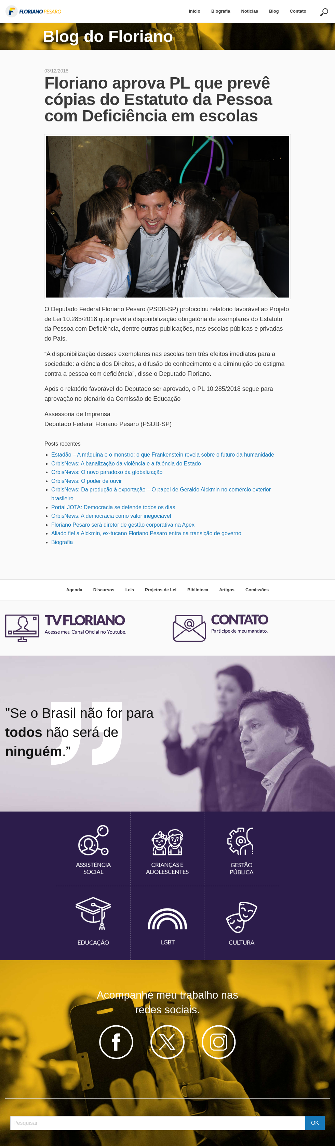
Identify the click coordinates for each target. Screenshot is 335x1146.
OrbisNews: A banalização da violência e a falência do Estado (126, 463)
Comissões (257, 589)
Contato (298, 11)
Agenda (74, 589)
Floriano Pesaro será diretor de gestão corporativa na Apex (123, 525)
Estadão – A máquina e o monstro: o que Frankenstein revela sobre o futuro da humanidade (162, 455)
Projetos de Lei (160, 589)
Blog (274, 11)
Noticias (249, 11)
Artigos (226, 589)
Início (194, 11)
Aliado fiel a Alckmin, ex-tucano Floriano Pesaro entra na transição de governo (146, 533)
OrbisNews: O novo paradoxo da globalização (107, 472)
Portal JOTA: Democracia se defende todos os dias (113, 507)
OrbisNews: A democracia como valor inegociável (111, 516)
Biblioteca (197, 589)
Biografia (220, 11)
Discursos (104, 589)
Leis (129, 589)
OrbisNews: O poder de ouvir (86, 481)
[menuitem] (195, 11)
